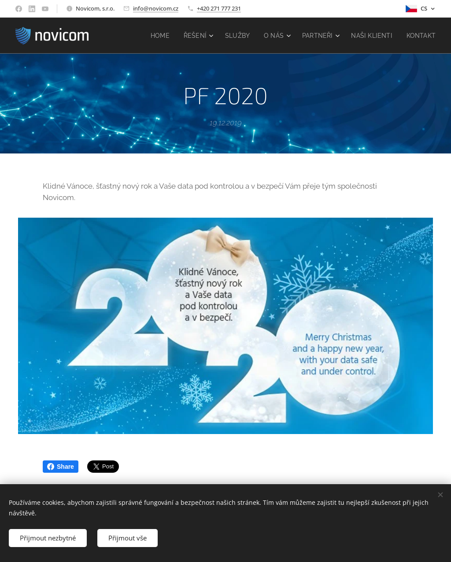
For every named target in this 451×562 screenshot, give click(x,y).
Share (60, 466)
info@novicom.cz (155, 8)
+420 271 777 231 (219, 8)
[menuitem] (158, 36)
